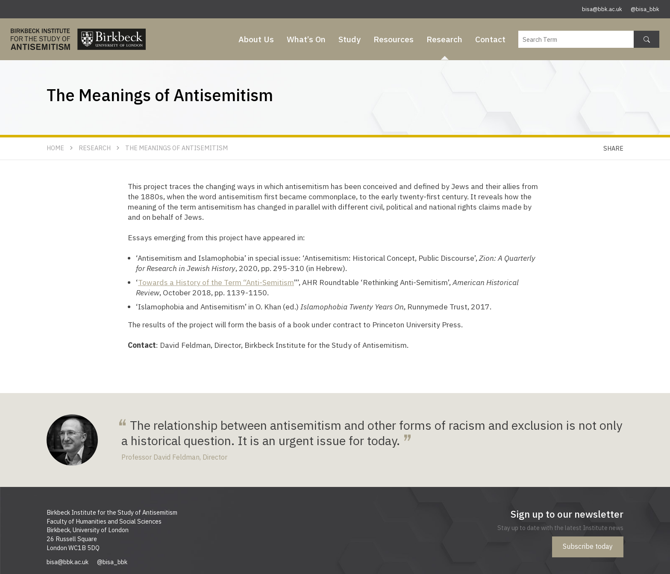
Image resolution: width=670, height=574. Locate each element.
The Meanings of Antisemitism (176, 148)
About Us (256, 39)
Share (613, 148)
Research (444, 39)
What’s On (306, 39)
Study (349, 39)
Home (55, 148)
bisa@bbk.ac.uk (602, 9)
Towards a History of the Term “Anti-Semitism (216, 282)
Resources (393, 39)
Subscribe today (588, 546)
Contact (490, 39)
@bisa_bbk (645, 9)
